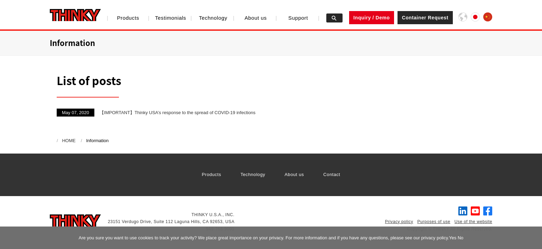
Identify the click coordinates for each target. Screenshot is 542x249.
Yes (452, 237)
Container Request (425, 17)
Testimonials (170, 18)
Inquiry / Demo (371, 17)
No (461, 237)
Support (298, 18)
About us (255, 18)
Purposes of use (433, 221)
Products (128, 18)
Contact (331, 174)
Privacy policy (399, 221)
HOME (69, 140)
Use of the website (473, 221)
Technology (213, 18)
